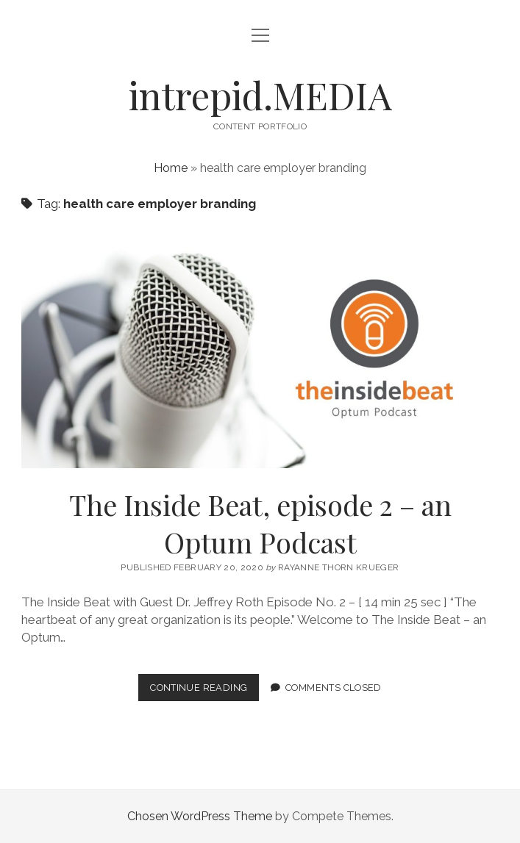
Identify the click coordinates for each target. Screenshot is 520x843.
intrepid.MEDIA (260, 95)
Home (171, 168)
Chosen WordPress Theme (199, 816)
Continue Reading (204, 690)
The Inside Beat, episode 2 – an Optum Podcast (259, 349)
